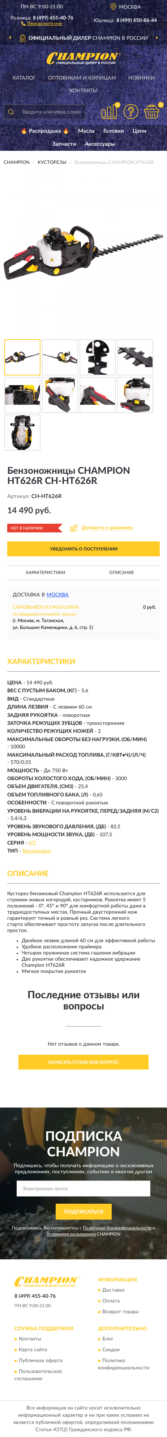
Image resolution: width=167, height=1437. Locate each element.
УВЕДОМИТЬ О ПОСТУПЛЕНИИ (83, 549)
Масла (86, 131)
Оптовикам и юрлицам (82, 78)
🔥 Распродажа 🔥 (45, 131)
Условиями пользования (71, 1234)
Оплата (111, 1301)
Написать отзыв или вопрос (83, 1062)
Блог (108, 1339)
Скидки (111, 1350)
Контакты (83, 90)
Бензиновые (37, 851)
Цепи (139, 131)
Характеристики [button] (45, 572)
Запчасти (64, 144)
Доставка (113, 1290)
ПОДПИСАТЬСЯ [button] (83, 1212)
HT (32, 843)
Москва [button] (58, 595)
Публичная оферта (41, 1361)
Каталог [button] (24, 78)
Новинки (141, 78)
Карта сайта (33, 1350)
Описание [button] (121, 572)
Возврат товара (120, 1311)
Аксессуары (100, 144)
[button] (41, 23)
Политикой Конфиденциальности (117, 1228)
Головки (113, 131)
